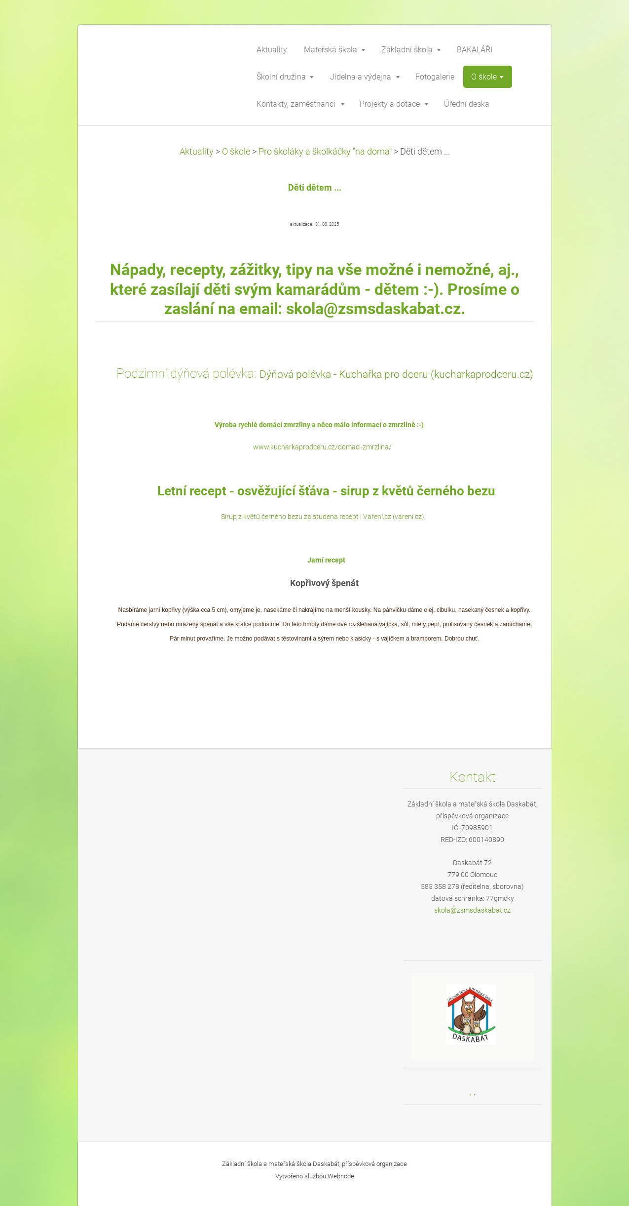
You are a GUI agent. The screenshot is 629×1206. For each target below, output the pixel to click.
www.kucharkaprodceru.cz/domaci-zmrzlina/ (322, 447)
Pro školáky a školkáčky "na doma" (325, 152)
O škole (236, 152)
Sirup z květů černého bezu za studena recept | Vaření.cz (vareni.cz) (322, 517)
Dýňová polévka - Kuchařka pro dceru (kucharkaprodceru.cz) (396, 374)
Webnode (341, 1176)
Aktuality (197, 152)
